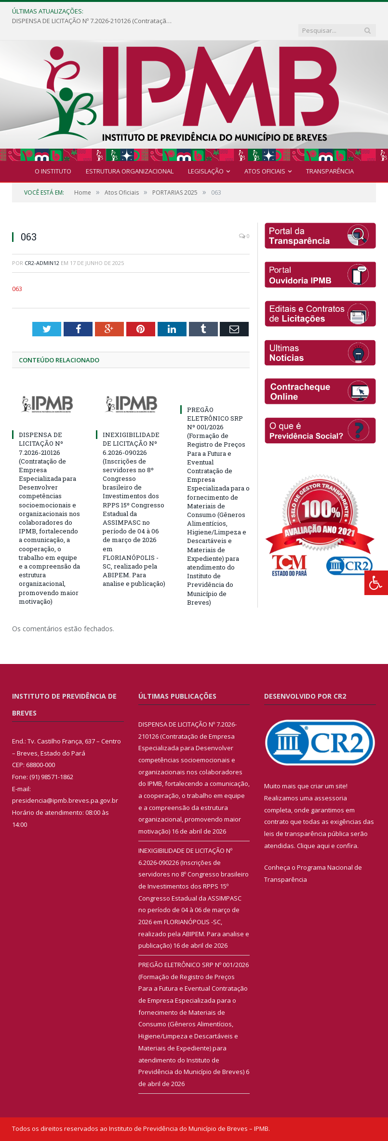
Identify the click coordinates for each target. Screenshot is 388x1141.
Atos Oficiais (264, 152)
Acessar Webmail (350, 1129)
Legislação (206, 152)
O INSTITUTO (53, 152)
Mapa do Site (208, 1129)
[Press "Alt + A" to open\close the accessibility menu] (376, 582)
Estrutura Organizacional (130, 152)
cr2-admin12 (42, 244)
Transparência (330, 152)
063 (17, 269)
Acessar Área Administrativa (276, 1129)
